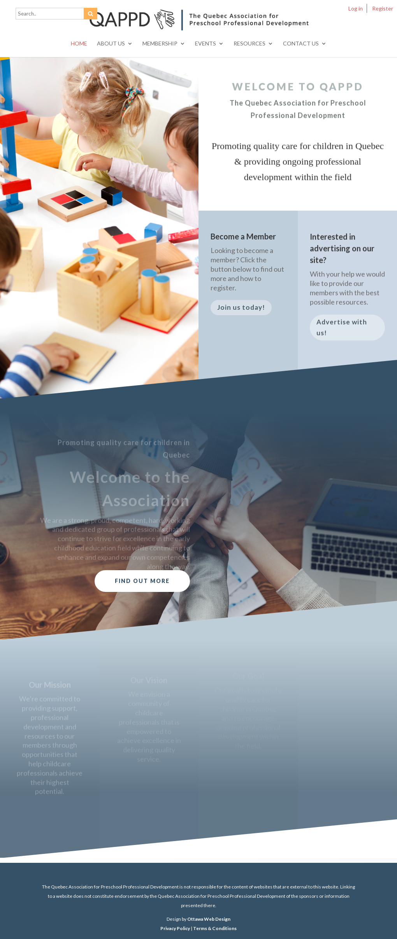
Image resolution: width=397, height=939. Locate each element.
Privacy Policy (175, 928)
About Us (111, 44)
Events (205, 44)
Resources (249, 44)
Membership (159, 44)
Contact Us (301, 44)
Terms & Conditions (215, 928)
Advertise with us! (341, 330)
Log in (355, 8)
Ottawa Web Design (208, 919)
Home (79, 44)
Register (382, 8)
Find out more (142, 581)
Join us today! (241, 310)
